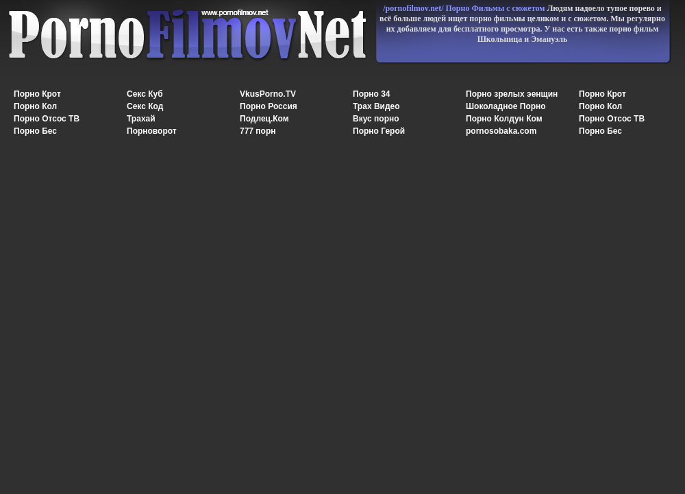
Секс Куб (145, 94)
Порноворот (152, 131)
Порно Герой (379, 131)
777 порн (258, 131)
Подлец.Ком (264, 119)
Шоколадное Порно (506, 106)
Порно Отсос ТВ (46, 119)
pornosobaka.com (501, 131)
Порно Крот (37, 94)
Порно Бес (35, 131)
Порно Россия (268, 106)
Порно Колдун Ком (504, 119)
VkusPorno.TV (268, 94)
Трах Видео (376, 106)
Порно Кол (35, 106)
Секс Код (145, 106)
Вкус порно (376, 119)
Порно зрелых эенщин (512, 94)
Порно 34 (371, 94)
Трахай (141, 119)
